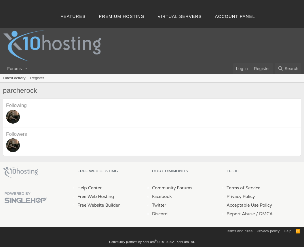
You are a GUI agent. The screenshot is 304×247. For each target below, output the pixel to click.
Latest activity (14, 78)
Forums (14, 68)
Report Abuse (241, 213)
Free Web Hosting (95, 196)
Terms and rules (239, 231)
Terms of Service (244, 188)
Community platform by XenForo (152, 242)
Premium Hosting (121, 16)
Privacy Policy (241, 196)
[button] (26, 68)
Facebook (162, 196)
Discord (160, 213)
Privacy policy (268, 231)
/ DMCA (264, 213)
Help (288, 231)
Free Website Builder (98, 205)
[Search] (288, 68)
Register (37, 78)
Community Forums (172, 188)
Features (73, 16)
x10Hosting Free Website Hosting (20, 172)
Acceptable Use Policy (249, 205)
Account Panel (235, 16)
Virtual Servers (180, 16)
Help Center (89, 188)
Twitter (159, 205)
